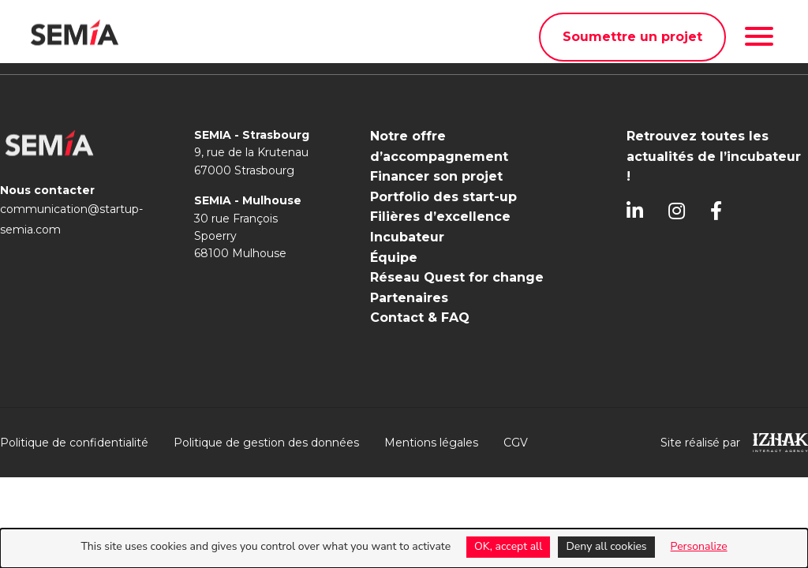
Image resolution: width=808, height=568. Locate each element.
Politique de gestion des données (266, 442)
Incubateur (407, 237)
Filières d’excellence (440, 216)
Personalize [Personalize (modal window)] (699, 546)
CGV (515, 442)
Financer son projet (436, 176)
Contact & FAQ (419, 317)
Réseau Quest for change (457, 277)
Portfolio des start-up (443, 196)
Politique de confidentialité (74, 442)
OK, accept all (508, 546)
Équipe (393, 257)
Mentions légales (431, 442)
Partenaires (409, 297)
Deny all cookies (606, 546)
